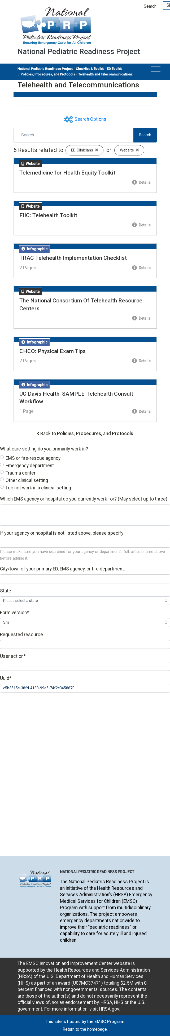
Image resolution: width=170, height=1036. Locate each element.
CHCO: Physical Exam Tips (52, 351)
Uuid (5, 678)
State (5, 590)
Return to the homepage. (85, 1029)
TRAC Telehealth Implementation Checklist (73, 258)
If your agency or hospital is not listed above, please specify (61, 533)
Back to (86, 433)
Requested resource (21, 634)
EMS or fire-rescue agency (33, 458)
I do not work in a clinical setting (38, 487)
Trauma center (21, 473)
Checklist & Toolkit (90, 69)
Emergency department (30, 465)
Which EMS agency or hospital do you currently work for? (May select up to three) (83, 499)
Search (150, 6)
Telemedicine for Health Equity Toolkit (67, 172)
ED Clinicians (87, 150)
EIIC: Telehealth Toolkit (48, 215)
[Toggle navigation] (155, 70)
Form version (14, 612)
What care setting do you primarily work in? (44, 449)
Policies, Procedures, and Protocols (48, 74)
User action (13, 656)
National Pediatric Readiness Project (45, 69)
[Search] (74, 135)
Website (132, 150)
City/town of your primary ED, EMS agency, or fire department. (62, 568)
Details (141, 182)
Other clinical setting (27, 480)
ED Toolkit (114, 69)
